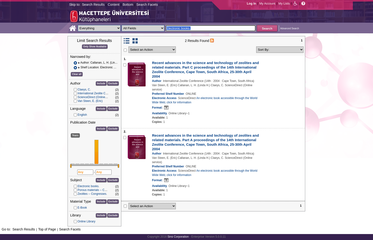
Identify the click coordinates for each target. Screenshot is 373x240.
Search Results (93, 4)
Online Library (86, 221)
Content (113, 4)
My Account (267, 3)
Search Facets (147, 4)
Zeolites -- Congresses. (92, 193)
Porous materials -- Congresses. (98, 190)
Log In (251, 3)
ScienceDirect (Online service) (97, 97)
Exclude (113, 83)
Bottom (128, 4)
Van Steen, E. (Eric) (90, 101)
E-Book (82, 207)
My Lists (284, 3)
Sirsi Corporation (178, 236)
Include (101, 83)
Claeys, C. (84, 89)
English (82, 114)
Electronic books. (88, 186)
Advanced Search (289, 28)
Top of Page (47, 229)
